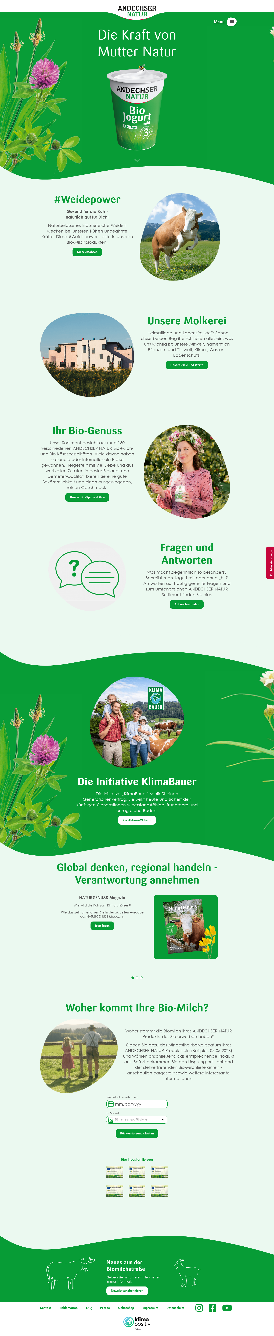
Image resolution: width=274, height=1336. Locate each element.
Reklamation (69, 1308)
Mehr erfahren (87, 252)
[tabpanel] (137, 927)
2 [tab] (137, 977)
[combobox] (136, 1120)
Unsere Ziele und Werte (186, 365)
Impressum (150, 1308)
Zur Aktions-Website (137, 820)
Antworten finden (186, 604)
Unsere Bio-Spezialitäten (87, 497)
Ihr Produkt (112, 1113)
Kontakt (45, 1308)
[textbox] (131, 1119)
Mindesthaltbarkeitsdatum (122, 1097)
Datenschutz (175, 1308)
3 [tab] (141, 977)
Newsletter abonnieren (127, 1291)
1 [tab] (132, 977)
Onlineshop (126, 1308)
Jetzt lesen (102, 926)
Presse (105, 1308)
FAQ (89, 1308)
